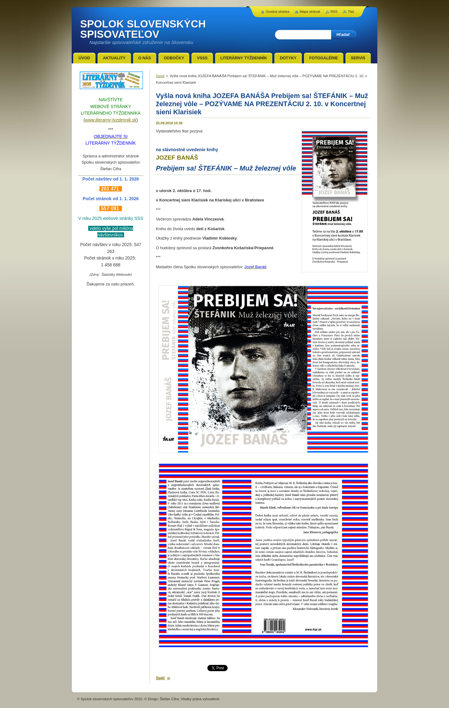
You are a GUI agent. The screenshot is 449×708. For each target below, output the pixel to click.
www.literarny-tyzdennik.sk (111, 119)
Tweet (212, 667)
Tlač (351, 11)
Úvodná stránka (277, 11)
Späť (160, 678)
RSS (334, 11)
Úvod (160, 76)
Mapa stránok (310, 11)
